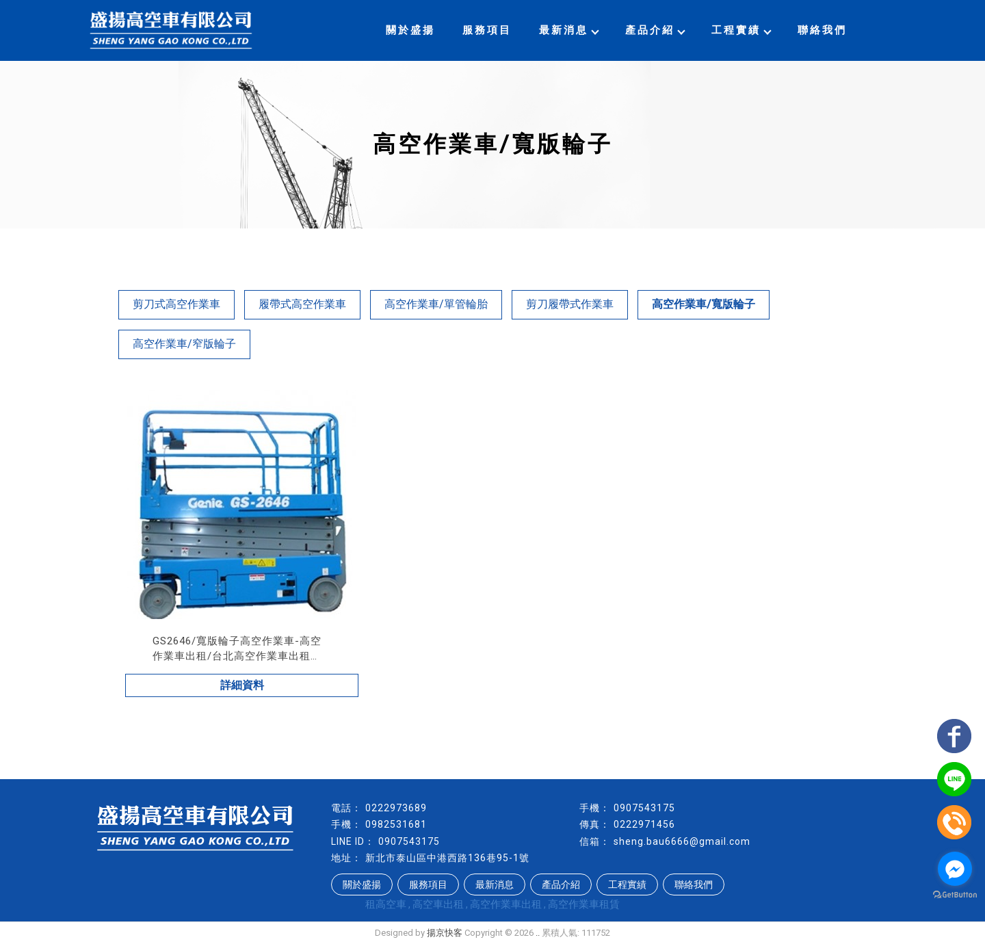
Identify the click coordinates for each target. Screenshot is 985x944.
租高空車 (385, 904)
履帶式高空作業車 (302, 304)
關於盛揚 (410, 30)
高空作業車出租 (506, 904)
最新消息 (568, 30)
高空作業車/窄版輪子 (184, 343)
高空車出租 (438, 904)
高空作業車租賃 (584, 904)
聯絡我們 (822, 30)
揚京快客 (444, 933)
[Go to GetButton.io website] (955, 895)
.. (538, 933)
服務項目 (487, 30)
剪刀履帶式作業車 (570, 304)
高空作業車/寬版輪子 (703, 304)
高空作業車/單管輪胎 (436, 304)
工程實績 (740, 30)
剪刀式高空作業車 (176, 304)
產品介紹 (654, 30)
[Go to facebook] (955, 869)
